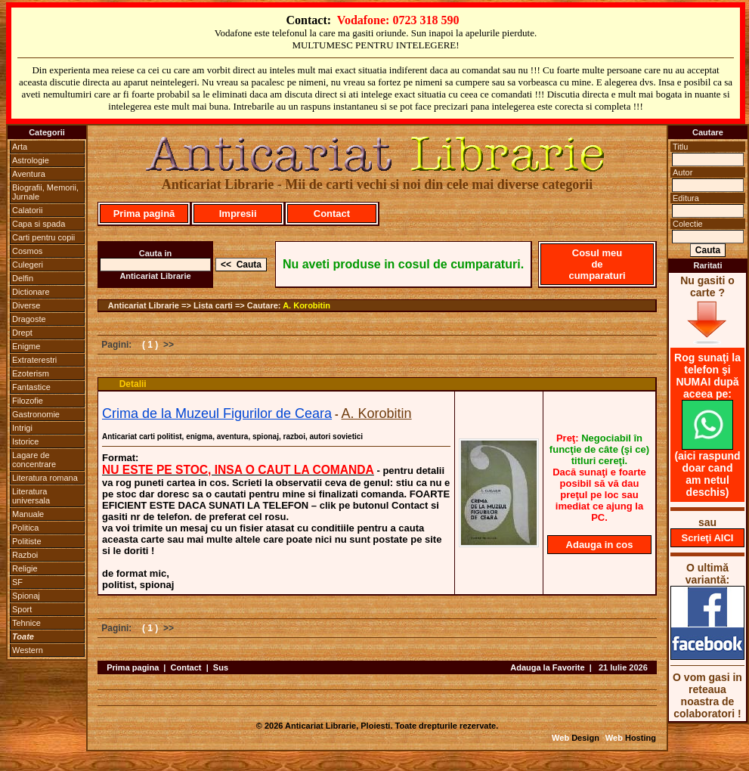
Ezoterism (30, 373)
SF (17, 582)
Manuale (28, 514)
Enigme (26, 346)
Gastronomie (36, 414)
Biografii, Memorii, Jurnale (45, 192)
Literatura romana (45, 477)
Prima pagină (144, 213)
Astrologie (30, 160)
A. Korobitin (306, 305)
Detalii (133, 384)
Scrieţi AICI (708, 537)
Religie (25, 568)
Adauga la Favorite (547, 667)
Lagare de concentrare (34, 460)
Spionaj (26, 595)
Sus (220, 667)
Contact (332, 213)
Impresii (238, 213)
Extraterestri (34, 359)
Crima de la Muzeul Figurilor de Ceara (217, 413)
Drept (22, 332)
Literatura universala (31, 496)
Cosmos (27, 250)
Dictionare (31, 291)
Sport (22, 609)
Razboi (25, 554)
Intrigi (22, 427)
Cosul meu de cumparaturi (596, 264)
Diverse (26, 305)
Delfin (22, 278)
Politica (25, 527)
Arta (19, 146)
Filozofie (27, 400)
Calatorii (27, 210)
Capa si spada (38, 223)
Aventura (28, 173)
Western (27, 650)
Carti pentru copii (43, 237)
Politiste (27, 541)
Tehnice (26, 622)
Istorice (25, 441)
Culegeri (27, 264)
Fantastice (31, 387)
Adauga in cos (599, 544)
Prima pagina (133, 667)
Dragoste (29, 319)
